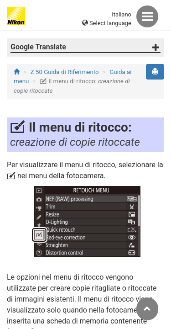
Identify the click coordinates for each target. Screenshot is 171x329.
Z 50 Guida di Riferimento (65, 72)
